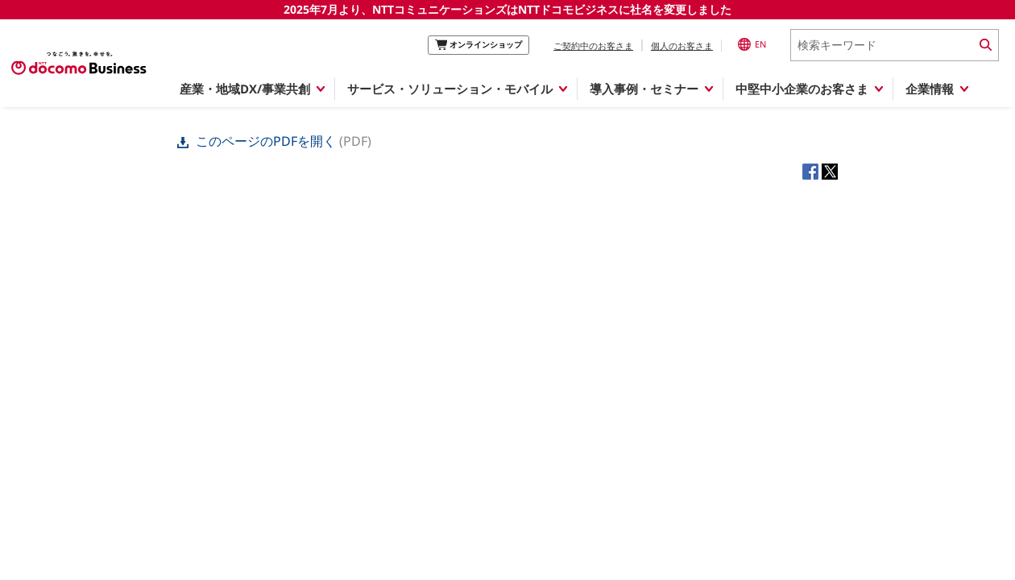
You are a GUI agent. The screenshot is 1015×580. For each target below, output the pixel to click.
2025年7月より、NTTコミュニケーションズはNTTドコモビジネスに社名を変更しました (507, 9)
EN (752, 44)
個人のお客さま (682, 45)
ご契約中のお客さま (593, 45)
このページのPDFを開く (258, 141)
